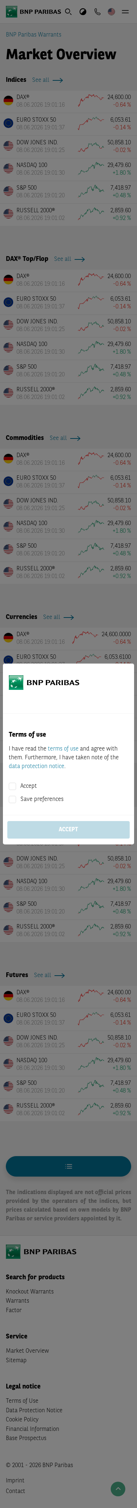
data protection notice (36, 767)
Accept (28, 786)
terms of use (63, 749)
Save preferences (42, 799)
